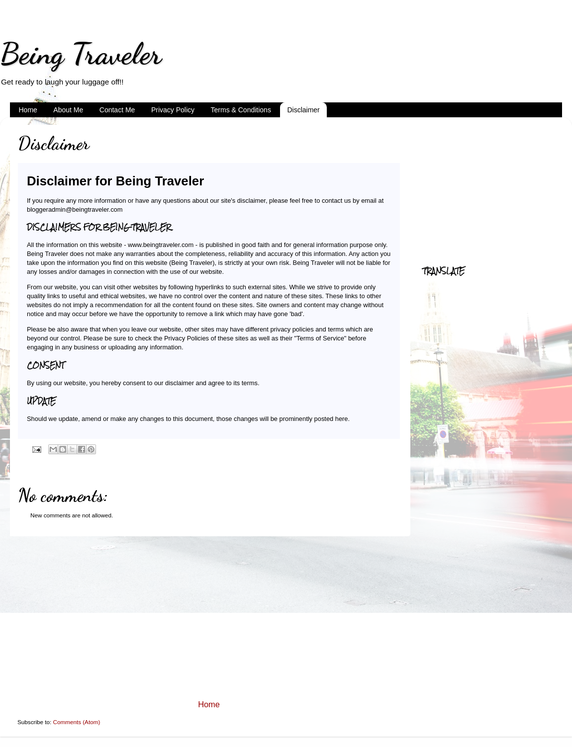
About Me (68, 110)
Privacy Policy (172, 110)
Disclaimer (303, 110)
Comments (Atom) (76, 722)
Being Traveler (81, 54)
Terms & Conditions (241, 110)
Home (28, 110)
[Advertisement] (208, 617)
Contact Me (117, 110)
